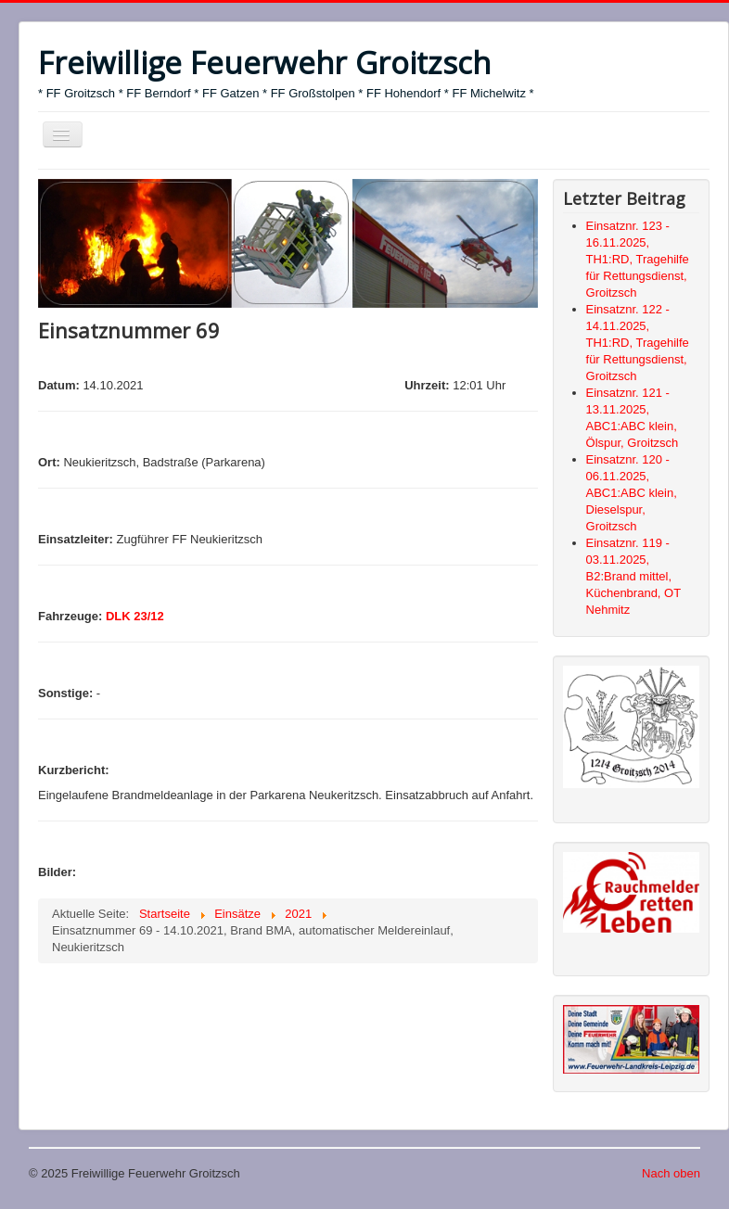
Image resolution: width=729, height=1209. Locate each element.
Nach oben (671, 1173)
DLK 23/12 (135, 616)
